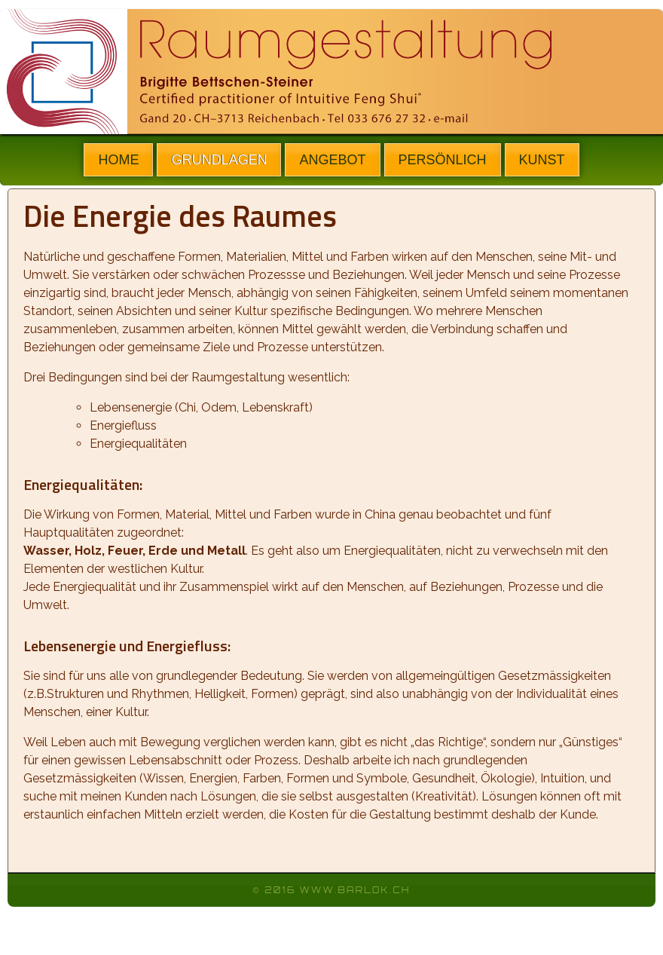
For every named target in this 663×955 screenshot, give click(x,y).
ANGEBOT (332, 159)
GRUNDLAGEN (219, 159)
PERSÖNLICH (443, 159)
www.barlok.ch (355, 890)
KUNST (542, 159)
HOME (118, 159)
